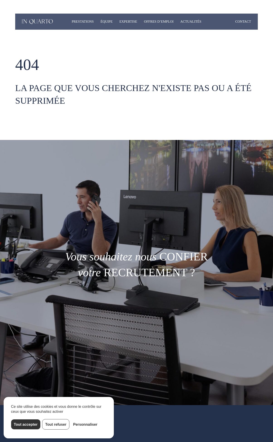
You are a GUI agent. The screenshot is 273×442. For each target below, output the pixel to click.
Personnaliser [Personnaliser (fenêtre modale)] (85, 424)
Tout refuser (55, 424)
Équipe (106, 21)
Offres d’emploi (158, 21)
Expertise (128, 21)
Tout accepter (26, 424)
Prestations (83, 21)
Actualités (190, 21)
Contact (243, 21)
